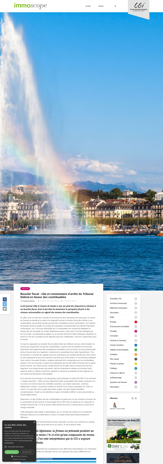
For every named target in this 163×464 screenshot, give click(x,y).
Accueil (88, 6)
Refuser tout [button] (27, 452)
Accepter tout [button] (12, 452)
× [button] (34, 422)
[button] (5, 447)
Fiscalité (25, 288)
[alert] (19, 441)
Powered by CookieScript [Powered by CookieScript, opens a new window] (19, 459)
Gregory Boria (29, 301)
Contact (100, 6)
